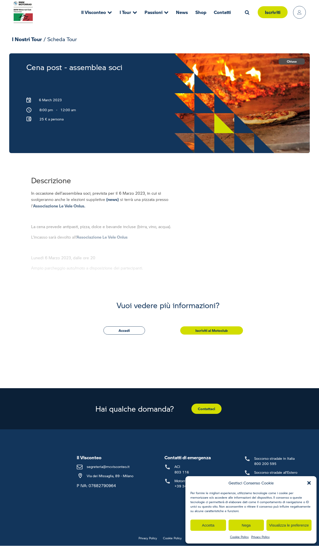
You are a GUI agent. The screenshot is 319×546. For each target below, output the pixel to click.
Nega (246, 525)
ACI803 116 (181, 469)
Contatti (222, 12)
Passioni (156, 12)
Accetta (208, 525)
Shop (200, 12)
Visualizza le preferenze (289, 525)
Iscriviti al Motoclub (211, 330)
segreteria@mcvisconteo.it (108, 466)
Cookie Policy (239, 537)
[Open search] (247, 12)
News (182, 12)
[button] (309, 482)
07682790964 (102, 485)
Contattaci (206, 408)
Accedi (124, 330)
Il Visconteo (96, 12)
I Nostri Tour (27, 39)
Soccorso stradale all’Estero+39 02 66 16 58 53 (275, 475)
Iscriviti (272, 12)
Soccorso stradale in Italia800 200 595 (274, 461)
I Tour (128, 12)
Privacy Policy (260, 537)
